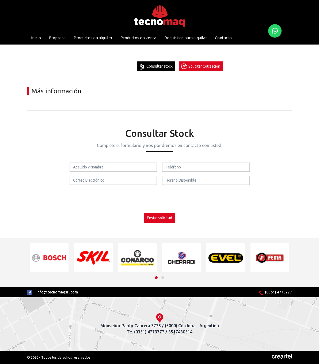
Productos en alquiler (93, 37)
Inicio (36, 37)
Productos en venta (138, 37)
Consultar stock (159, 66)
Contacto (223, 37)
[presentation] (159, 199)
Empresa (57, 37)
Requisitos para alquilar (185, 37)
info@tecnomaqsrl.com (57, 292)
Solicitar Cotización (204, 66)
